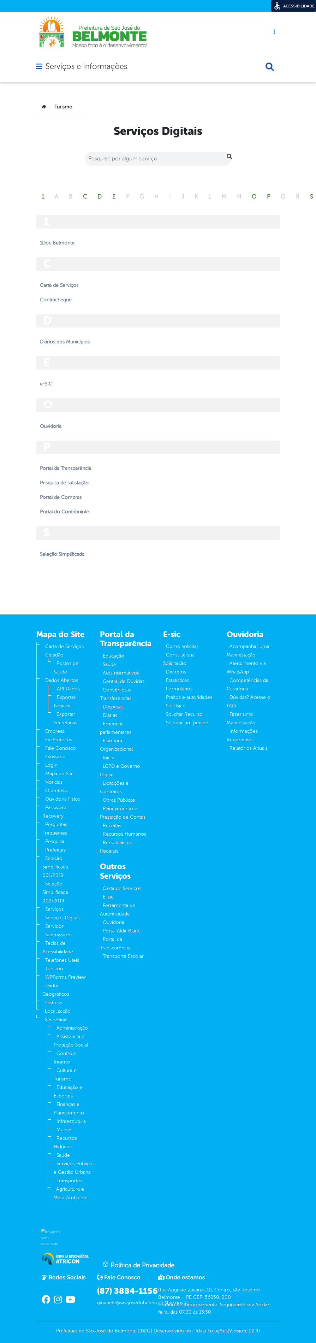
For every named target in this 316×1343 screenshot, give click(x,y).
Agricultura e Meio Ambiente (70, 1193)
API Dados (68, 688)
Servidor (54, 926)
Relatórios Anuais (248, 748)
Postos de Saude (66, 668)
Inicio (109, 757)
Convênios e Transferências (115, 694)
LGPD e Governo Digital (120, 770)
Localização (58, 1011)
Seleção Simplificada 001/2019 (55, 867)
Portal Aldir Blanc (121, 930)
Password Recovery (54, 812)
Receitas (112, 825)
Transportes (69, 1180)
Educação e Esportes (68, 1091)
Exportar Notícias (65, 701)
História (53, 1002)
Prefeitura (55, 850)
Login (51, 765)
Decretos (176, 672)
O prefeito (56, 790)
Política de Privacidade (138, 1265)
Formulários (179, 688)
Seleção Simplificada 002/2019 (55, 892)
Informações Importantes (242, 735)
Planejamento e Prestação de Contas (122, 813)
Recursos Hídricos (65, 1142)
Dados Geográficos (55, 990)
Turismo (54, 968)
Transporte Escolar (123, 956)
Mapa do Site (59, 773)
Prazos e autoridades (189, 697)
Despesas (113, 706)
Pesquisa (54, 841)
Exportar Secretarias (65, 718)
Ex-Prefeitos (58, 739)
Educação (113, 656)
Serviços (54, 909)
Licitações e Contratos (114, 787)
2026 (143, 1330)
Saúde (63, 1155)
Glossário (55, 756)
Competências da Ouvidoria (247, 684)
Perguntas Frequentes (54, 829)
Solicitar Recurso (184, 714)
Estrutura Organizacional (116, 745)
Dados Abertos (61, 680)
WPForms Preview (65, 977)
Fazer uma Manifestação (241, 718)
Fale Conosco (60, 748)
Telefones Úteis (62, 960)
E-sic (108, 897)
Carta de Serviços (64, 646)
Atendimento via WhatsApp (246, 668)
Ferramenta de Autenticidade (117, 910)
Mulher (64, 1129)
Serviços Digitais (63, 917)
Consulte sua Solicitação (179, 659)
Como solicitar (182, 646)
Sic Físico (176, 705)
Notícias (53, 782)
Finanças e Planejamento (69, 1108)
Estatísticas (177, 680)
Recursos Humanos (124, 834)
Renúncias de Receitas (116, 847)
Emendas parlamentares (115, 728)
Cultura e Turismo (65, 1075)
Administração (72, 1028)
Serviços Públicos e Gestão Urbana (74, 1168)
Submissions (58, 934)
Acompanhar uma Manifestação (248, 651)
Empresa (55, 731)
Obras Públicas (119, 800)
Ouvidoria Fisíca (62, 799)
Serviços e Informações (86, 66)
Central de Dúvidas (123, 681)
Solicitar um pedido (187, 722)
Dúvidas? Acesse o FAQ (248, 701)
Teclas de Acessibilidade (57, 947)
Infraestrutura (71, 1121)
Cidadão (54, 655)
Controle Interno (65, 1058)
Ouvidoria (113, 922)
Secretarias (56, 1019)
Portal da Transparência (115, 943)
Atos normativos (121, 673)
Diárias (110, 715)
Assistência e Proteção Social (71, 1041)
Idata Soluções (212, 1330)
